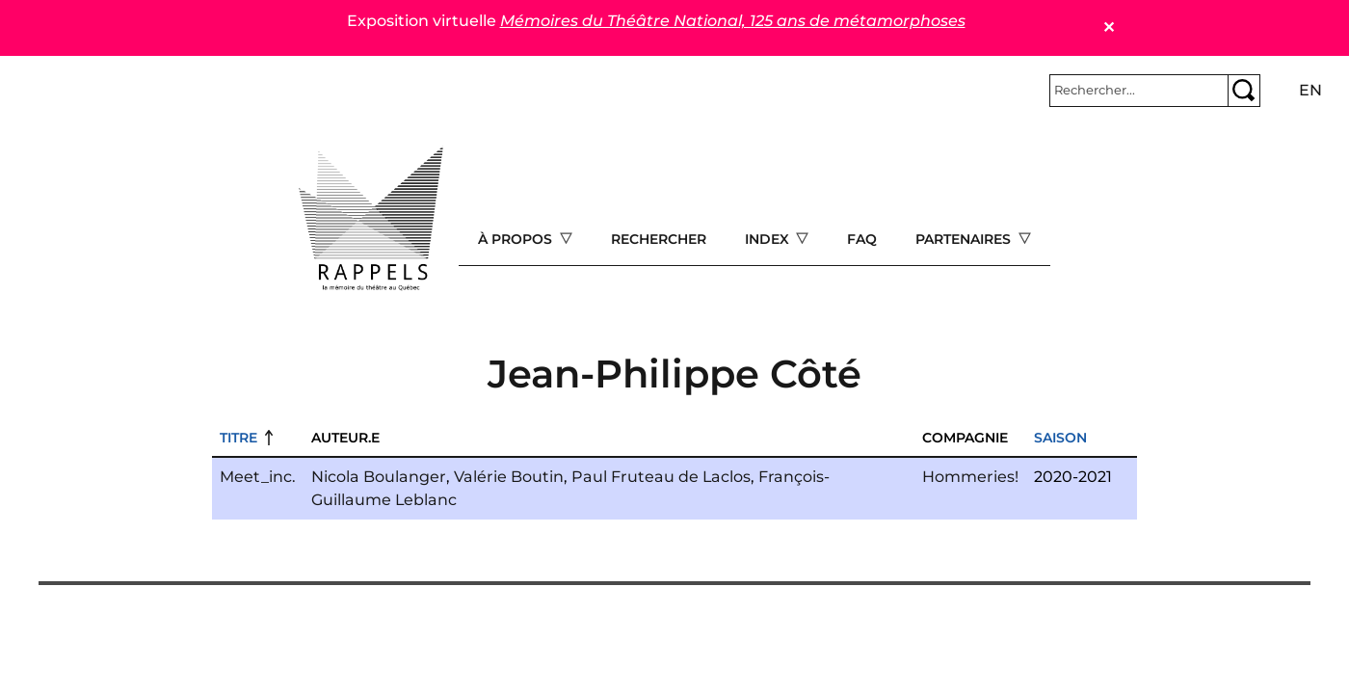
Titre (238, 437)
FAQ (862, 239)
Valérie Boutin (509, 476)
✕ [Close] (1108, 27)
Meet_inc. (258, 476)
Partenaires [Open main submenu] (965, 239)
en (1310, 90)
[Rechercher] (1139, 90)
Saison (1060, 437)
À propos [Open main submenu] (517, 239)
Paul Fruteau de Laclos (661, 476)
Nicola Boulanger (378, 476)
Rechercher (658, 239)
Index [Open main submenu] (769, 239)
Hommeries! (970, 476)
